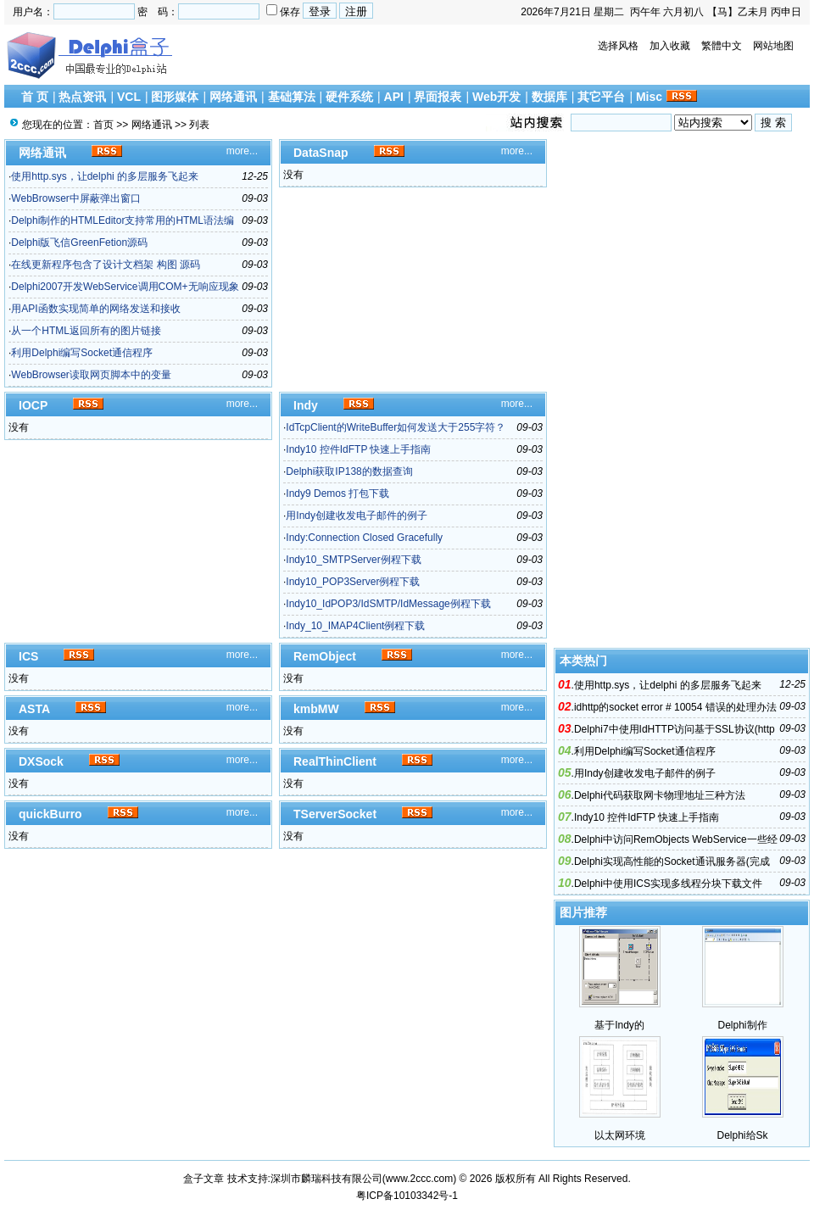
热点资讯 (82, 96)
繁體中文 (721, 46)
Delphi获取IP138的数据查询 (349, 471)
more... (242, 151)
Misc (649, 96)
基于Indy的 (619, 1025)
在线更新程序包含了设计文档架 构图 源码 (105, 264)
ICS (28, 656)
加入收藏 (670, 46)
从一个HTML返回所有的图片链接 (86, 331)
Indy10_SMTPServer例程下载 (353, 560)
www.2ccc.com (419, 1179)
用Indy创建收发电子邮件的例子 (356, 515)
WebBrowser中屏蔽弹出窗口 (75, 198)
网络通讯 (233, 96)
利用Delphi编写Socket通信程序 (82, 353)
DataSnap (320, 152)
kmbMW (316, 709)
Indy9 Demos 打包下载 (337, 493)
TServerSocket (334, 814)
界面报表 (437, 96)
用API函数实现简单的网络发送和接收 (95, 309)
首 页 (34, 96)
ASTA (34, 709)
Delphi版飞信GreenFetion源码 (79, 242)
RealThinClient (334, 761)
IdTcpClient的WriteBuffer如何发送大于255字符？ (395, 427)
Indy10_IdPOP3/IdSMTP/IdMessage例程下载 (388, 604)
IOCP (33, 405)
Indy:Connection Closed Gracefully (364, 538)
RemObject (324, 656)
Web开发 (496, 96)
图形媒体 (174, 96)
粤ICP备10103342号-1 (407, 1196)
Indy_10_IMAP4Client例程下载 (355, 626)
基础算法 (291, 96)
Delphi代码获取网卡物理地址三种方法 (659, 795)
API (394, 96)
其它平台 (601, 96)
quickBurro (50, 814)
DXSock (41, 761)
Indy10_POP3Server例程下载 (353, 582)
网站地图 (773, 46)
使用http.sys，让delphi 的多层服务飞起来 (104, 176)
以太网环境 (619, 1135)
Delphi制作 (742, 1025)
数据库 (549, 96)
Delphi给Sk (741, 1135)
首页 (103, 125)
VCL (129, 96)
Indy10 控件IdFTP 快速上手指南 (358, 449)
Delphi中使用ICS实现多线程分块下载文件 (668, 883)
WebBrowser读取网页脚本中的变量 (90, 375)
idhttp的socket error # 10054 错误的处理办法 (675, 707)
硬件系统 (349, 96)
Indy (305, 405)
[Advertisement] (682, 393)
